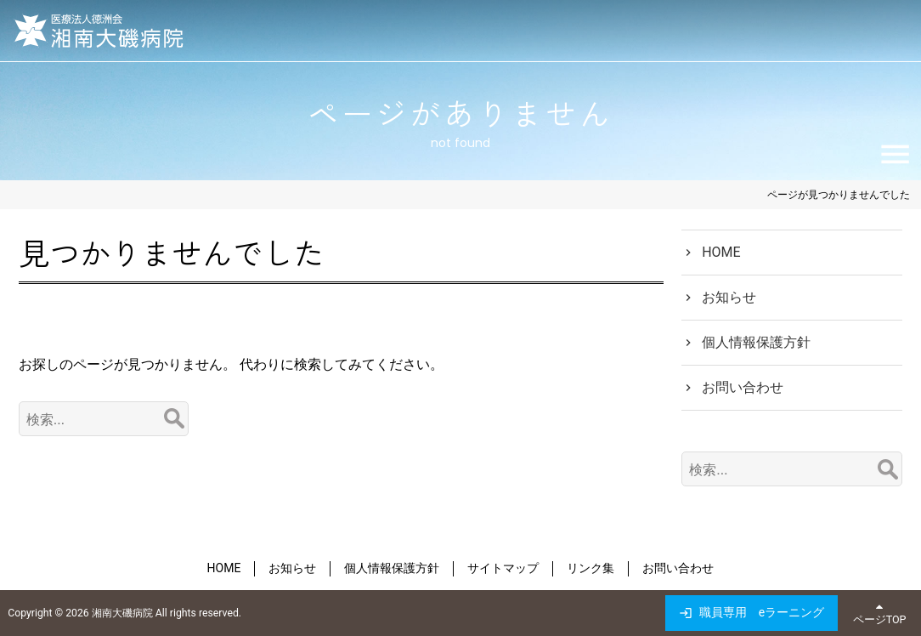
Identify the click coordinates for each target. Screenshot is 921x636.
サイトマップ (503, 568)
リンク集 (590, 568)
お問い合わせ (742, 387)
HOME (721, 252)
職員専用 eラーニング (761, 612)
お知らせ (729, 297)
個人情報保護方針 (756, 342)
